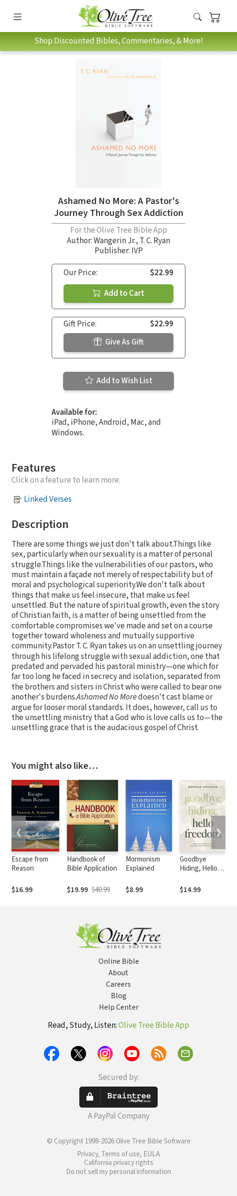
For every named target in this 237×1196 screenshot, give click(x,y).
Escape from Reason (29, 863)
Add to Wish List (118, 381)
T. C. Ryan (155, 241)
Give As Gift (119, 342)
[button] (198, 18)
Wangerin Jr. (115, 241)
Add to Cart (118, 293)
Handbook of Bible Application (92, 863)
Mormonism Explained (143, 863)
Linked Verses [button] (48, 499)
